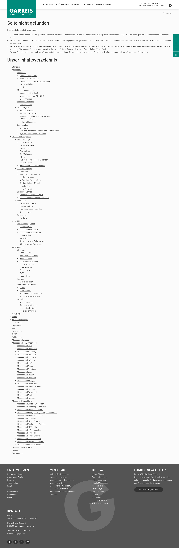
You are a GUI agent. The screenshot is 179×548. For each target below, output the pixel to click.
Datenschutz (17, 331)
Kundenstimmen (27, 264)
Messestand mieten (25, 102)
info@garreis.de (20, 533)
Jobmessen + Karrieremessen (32, 165)
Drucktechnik (25, 290)
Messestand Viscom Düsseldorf (30, 444)
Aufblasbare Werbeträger (30, 180)
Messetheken (25, 148)
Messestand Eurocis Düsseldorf (30, 404)
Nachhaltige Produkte (29, 229)
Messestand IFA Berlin (26, 433)
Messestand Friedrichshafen (29, 386)
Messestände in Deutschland (24, 343)
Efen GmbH (24, 128)
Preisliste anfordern (28, 311)
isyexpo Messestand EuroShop (33, 134)
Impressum (17, 325)
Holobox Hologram (28, 122)
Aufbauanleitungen (20, 319)
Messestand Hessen (26, 389)
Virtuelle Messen (27, 110)
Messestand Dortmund (27, 392)
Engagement (25, 270)
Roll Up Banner (26, 154)
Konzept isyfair (26, 105)
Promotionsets (26, 163)
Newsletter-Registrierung (148, 489)
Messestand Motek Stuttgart (29, 421)
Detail (19, 322)
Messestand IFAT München (28, 436)
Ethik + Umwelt (26, 258)
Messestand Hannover (26, 357)
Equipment (21, 200)
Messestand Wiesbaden (27, 383)
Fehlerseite (17, 337)
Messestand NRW (24, 363)
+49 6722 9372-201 (154, 3)
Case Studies (22, 125)
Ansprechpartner (27, 302)
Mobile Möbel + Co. (28, 203)
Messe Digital (23, 107)
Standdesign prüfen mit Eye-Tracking (35, 116)
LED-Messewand (27, 142)
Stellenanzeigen (26, 282)
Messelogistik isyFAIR (29, 93)
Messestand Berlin (25, 395)
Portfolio (23, 87)
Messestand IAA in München (29, 430)
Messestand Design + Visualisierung (35, 81)
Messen (15, 450)
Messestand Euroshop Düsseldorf (31, 407)
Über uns (21, 250)
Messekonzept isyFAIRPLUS (32, 96)
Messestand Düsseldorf (27, 349)
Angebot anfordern (28, 308)
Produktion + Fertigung (26, 285)
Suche (14, 317)
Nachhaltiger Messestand (30, 232)
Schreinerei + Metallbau (30, 296)
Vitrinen (23, 157)
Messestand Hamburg (26, 351)
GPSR (14, 334)
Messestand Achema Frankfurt (30, 415)
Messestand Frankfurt (26, 378)
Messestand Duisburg (26, 354)
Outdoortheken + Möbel (30, 183)
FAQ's (22, 273)
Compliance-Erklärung (29, 261)
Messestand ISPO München (29, 439)
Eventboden (25, 186)
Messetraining (26, 99)
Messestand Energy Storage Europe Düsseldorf (37, 412)
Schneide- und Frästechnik (31, 293)
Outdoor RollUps (27, 177)
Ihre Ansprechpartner (29, 256)
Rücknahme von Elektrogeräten (33, 241)
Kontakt (20, 299)
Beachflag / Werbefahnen (30, 174)
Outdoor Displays (24, 168)
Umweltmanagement (26, 224)
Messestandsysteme (28, 75)
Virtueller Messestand (29, 113)
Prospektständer (27, 206)
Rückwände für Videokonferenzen (34, 160)
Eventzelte (24, 171)
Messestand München (26, 360)
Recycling (24, 238)
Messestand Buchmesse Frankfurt (31, 424)
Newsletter (16, 314)
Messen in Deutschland (22, 401)
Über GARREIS (26, 253)
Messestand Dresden (26, 398)
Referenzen (22, 215)
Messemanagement (25, 90)
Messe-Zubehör (26, 84)
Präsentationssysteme (68, 4)
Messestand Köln (24, 346)
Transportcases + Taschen (31, 209)
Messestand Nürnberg (26, 369)
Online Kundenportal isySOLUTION (34, 197)
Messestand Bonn (24, 372)
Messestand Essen (25, 366)
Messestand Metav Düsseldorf (30, 409)
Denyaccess (17, 453)
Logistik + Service (24, 192)
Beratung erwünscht (28, 305)
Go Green (88, 4)
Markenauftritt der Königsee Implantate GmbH (39, 131)
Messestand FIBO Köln (27, 427)
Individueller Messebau (29, 78)
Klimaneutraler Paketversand (32, 244)
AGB (14, 328)
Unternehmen (103, 4)
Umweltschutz (26, 235)
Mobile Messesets (27, 145)
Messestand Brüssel (20, 340)
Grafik (22, 287)
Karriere (20, 279)
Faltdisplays (25, 151)
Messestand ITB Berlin (26, 418)
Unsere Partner (26, 267)
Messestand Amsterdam (22, 447)
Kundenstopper (26, 212)
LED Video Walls (26, 119)
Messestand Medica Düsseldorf (30, 441)
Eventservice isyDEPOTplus (31, 195)
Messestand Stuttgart (26, 380)
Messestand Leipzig (25, 375)
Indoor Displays (23, 139)
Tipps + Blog (25, 276)
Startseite (16, 67)
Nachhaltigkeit (26, 227)
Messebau (48, 4)
